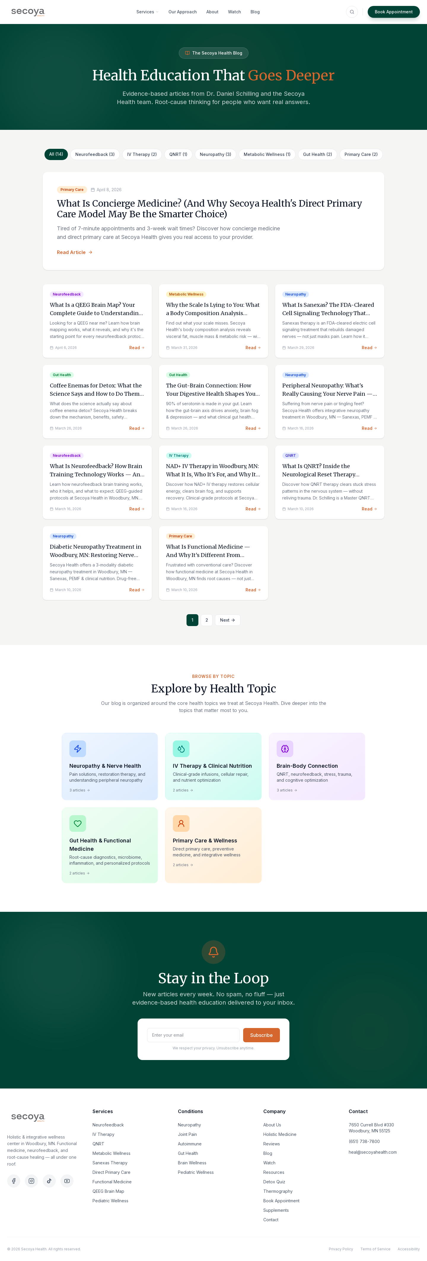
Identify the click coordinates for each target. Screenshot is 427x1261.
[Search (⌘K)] (352, 12)
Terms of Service (375, 1249)
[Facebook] (13, 1180)
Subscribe (261, 1035)
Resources (273, 1172)
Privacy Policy (341, 1249)
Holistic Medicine (280, 1134)
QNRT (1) (178, 154)
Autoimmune (190, 1143)
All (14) (56, 154)
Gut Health (188, 1153)
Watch (234, 11)
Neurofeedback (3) (95, 154)
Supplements (276, 1210)
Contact (270, 1219)
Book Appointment (394, 11)
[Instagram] (31, 1180)
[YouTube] (67, 1180)
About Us (272, 1124)
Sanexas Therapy (110, 1162)
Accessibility (409, 1249)
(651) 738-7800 (364, 1141)
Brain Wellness (192, 1162)
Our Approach (182, 11)
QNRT (98, 1143)
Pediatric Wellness (110, 1200)
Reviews (271, 1143)
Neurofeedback (108, 1124)
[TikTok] (49, 1180)
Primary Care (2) (361, 154)
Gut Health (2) (317, 154)
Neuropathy (189, 1124)
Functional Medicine (112, 1181)
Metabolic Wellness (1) (267, 154)
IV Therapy (103, 1134)
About (212, 11)
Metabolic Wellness (111, 1153)
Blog (255, 11)
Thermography (278, 1191)
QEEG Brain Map (108, 1191)
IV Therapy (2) (142, 154)
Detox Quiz (274, 1181)
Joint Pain (187, 1134)
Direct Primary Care (111, 1172)
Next (227, 619)
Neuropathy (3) (215, 154)
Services (147, 11)
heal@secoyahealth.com (373, 1152)
